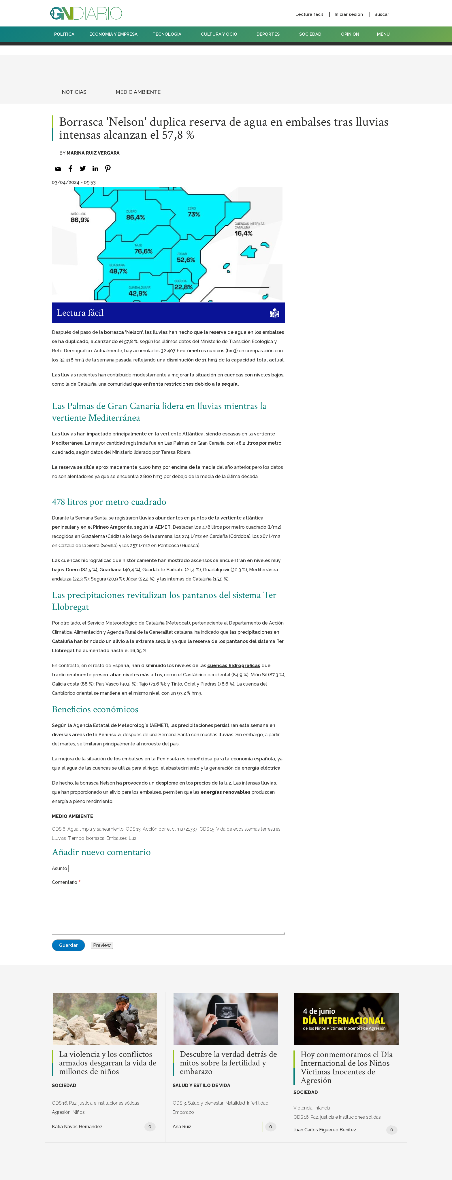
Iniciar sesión (349, 14)
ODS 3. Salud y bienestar (198, 1103)
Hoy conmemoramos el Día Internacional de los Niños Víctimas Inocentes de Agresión (347, 1067)
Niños (79, 1112)
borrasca (95, 838)
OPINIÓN (350, 34)
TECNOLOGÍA (169, 34)
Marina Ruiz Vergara (93, 153)
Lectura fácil (309, 14)
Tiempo (76, 838)
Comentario (64, 882)
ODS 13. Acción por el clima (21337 (161, 829)
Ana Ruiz (182, 1126)
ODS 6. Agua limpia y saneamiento (88, 829)
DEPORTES (270, 34)
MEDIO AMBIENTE (138, 92)
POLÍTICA (64, 34)
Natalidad (235, 1103)
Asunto (59, 868)
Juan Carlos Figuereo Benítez (324, 1130)
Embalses (116, 838)
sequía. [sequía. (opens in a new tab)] (230, 384)
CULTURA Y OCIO (221, 34)
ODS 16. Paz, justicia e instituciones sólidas (95, 1103)
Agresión (61, 1112)
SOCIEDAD (312, 34)
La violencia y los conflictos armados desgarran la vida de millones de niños (108, 1063)
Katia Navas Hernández (77, 1126)
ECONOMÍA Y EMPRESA (113, 34)
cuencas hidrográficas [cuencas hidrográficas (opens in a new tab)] (233, 665)
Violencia (302, 1108)
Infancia (322, 1108)
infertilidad (257, 1103)
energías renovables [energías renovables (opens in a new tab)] (226, 792)
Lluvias (59, 838)
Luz (133, 838)
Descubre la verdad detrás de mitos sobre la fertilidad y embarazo (228, 1063)
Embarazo (183, 1112)
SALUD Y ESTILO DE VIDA (201, 1085)
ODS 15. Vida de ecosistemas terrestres (239, 829)
